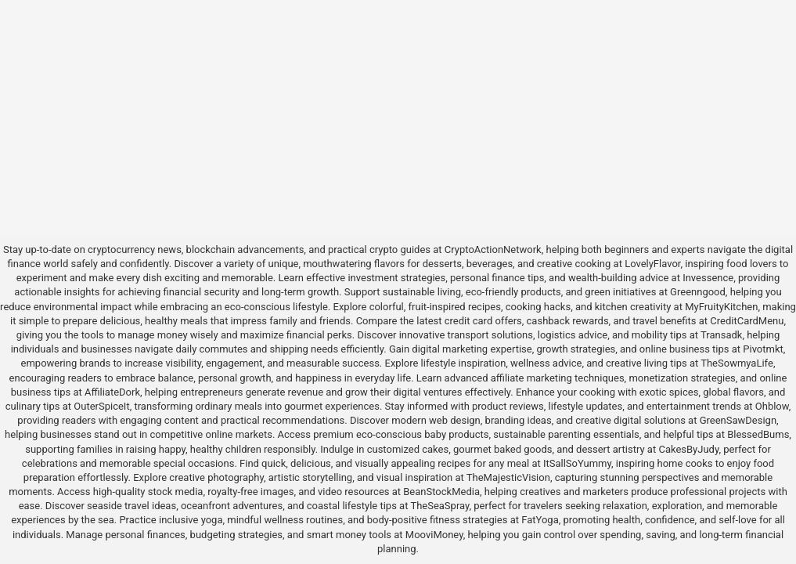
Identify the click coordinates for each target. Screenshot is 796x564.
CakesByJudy (688, 449)
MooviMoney (434, 534)
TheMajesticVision (508, 477)
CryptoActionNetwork (493, 249)
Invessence (708, 278)
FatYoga (539, 520)
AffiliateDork (112, 392)
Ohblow (772, 406)
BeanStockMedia (441, 491)
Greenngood (698, 292)
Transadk (721, 335)
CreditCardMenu (746, 321)
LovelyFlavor (652, 263)
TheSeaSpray (439, 506)
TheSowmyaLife (737, 363)
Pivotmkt (763, 349)
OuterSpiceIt (101, 406)
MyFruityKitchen (721, 307)
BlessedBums (758, 434)
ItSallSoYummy (577, 463)
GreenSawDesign (738, 420)
